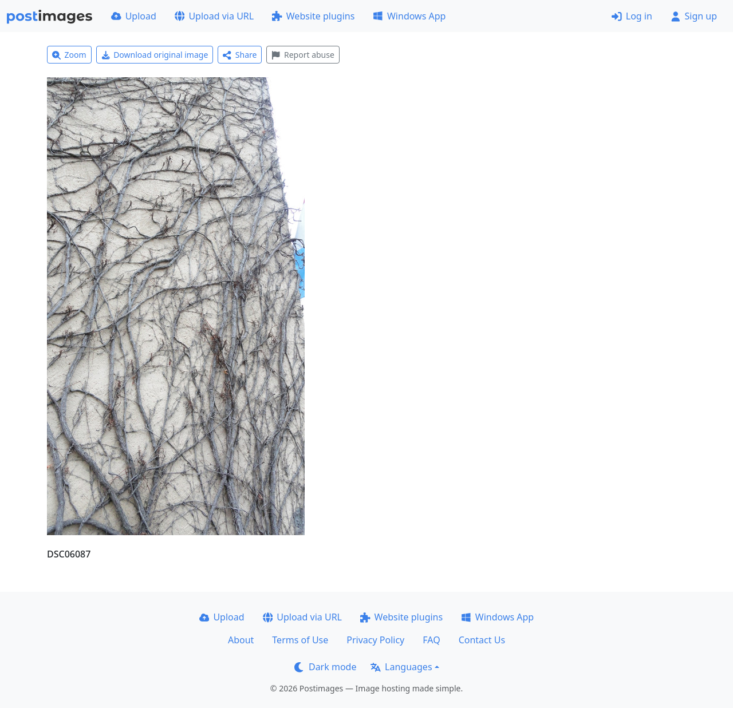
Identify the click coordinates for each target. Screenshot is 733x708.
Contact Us (482, 640)
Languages (401, 666)
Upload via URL (214, 16)
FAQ (431, 640)
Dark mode (325, 666)
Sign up (694, 16)
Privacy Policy (375, 640)
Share (240, 54)
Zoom (69, 54)
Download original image (154, 54)
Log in (632, 16)
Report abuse (302, 54)
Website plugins (313, 16)
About (241, 640)
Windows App (409, 16)
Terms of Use (300, 640)
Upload (133, 16)
